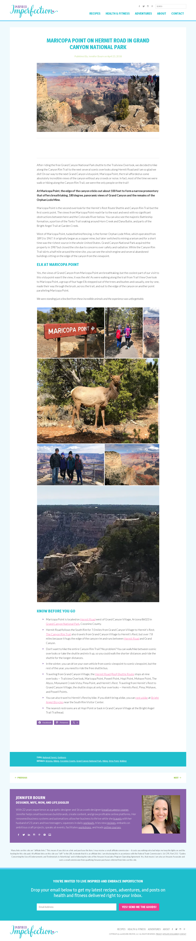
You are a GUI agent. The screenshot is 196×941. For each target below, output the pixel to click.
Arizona (49, 761)
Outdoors (62, 757)
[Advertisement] (98, 148)
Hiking (105, 761)
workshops (84, 827)
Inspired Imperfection (34, 11)
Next (176, 777)
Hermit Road (87, 619)
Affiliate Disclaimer (171, 934)
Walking (123, 761)
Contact (183, 934)
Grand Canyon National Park (62, 623)
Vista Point (114, 761)
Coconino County (67, 761)
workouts (88, 822)
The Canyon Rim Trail (58, 634)
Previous (22, 777)
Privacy (159, 934)
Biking (56, 761)
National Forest (50, 757)
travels (117, 818)
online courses (112, 827)
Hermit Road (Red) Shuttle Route (114, 674)
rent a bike (142, 697)
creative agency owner (115, 809)
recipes (111, 822)
